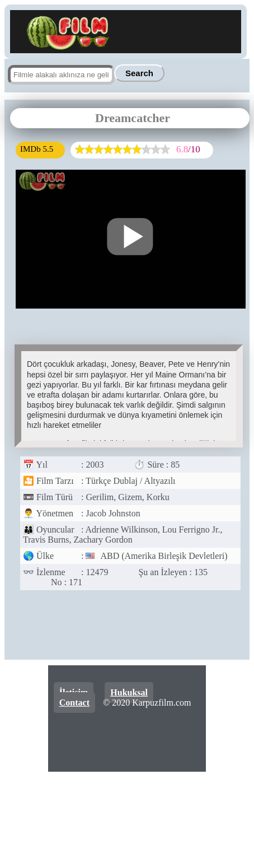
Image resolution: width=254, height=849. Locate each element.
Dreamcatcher (132, 118)
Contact (74, 702)
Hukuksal (129, 692)
